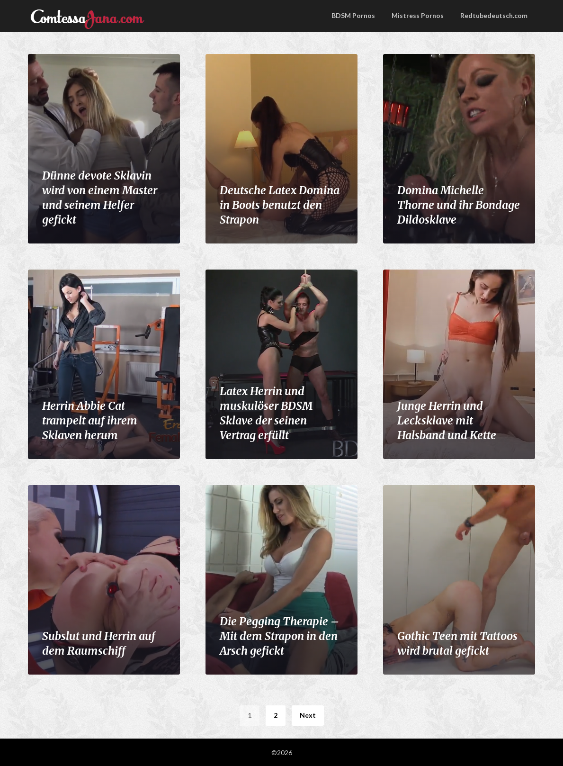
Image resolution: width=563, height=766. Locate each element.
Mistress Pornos (418, 15)
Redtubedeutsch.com (493, 15)
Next (308, 715)
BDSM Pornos (353, 15)
